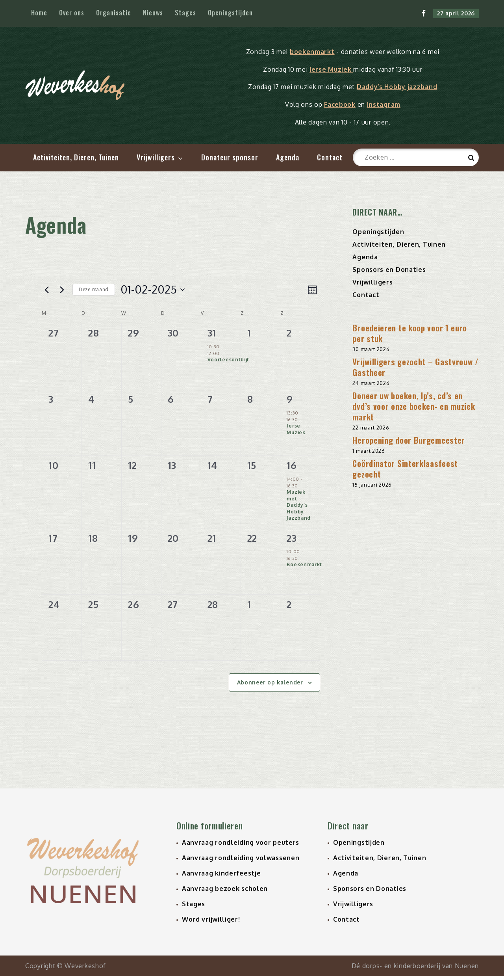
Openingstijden (230, 12)
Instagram (383, 104)
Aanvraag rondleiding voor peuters (240, 842)
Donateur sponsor (229, 157)
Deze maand (94, 289)
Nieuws (153, 12)
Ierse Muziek (331, 69)
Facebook (340, 104)
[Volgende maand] (62, 289)
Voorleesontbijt (229, 360)
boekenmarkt (312, 52)
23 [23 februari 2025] (291, 538)
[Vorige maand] (46, 289)
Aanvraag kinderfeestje (221, 873)
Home (39, 12)
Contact (330, 157)
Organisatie (113, 12)
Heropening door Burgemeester (408, 440)
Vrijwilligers (160, 157)
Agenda (287, 157)
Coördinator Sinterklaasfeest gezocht (405, 468)
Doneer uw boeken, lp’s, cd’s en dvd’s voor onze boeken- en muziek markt (413, 406)
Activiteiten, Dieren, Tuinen (76, 157)
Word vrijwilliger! (211, 919)
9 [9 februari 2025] (290, 399)
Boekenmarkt (304, 564)
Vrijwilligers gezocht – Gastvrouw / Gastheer (415, 366)
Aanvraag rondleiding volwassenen (240, 858)
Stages (185, 12)
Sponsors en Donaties (389, 269)
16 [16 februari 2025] (291, 465)
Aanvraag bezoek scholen (225, 888)
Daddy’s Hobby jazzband (397, 87)
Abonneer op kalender (270, 682)
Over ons (71, 12)
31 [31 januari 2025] (212, 333)
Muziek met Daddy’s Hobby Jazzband (299, 505)
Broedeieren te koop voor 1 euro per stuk (409, 333)
